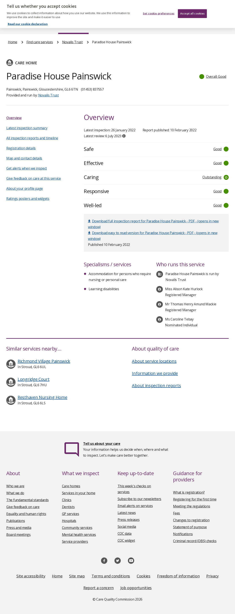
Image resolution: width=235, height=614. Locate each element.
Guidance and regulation (176, 26)
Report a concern (98, 587)
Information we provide (155, 373)
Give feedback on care (22, 507)
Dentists (68, 507)
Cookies (143, 575)
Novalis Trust (72, 42)
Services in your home (78, 493)
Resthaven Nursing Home (42, 397)
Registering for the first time (194, 499)
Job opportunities (136, 587)
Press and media (18, 527)
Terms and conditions (111, 575)
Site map (77, 575)
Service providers (75, 541)
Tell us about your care (101, 443)
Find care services (73, 26)
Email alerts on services (135, 505)
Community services (77, 527)
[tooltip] (124, 136)
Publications (133, 26)
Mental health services (79, 534)
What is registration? (189, 492)
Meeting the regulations (191, 506)
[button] (213, 76)
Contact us (218, 26)
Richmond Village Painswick (44, 361)
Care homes (71, 486)
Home (12, 26)
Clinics (66, 500)
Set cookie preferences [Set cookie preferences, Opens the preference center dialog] (158, 9)
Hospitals (69, 520)
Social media (127, 526)
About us (38, 26)
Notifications (183, 534)
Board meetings (18, 534)
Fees (176, 513)
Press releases (129, 519)
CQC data (125, 533)
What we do (15, 493)
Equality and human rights (26, 513)
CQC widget (126, 540)
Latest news (127, 512)
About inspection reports (156, 385)
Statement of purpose (190, 527)
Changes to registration (191, 520)
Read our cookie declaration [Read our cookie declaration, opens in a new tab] (28, 19)
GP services (70, 513)
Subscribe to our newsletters (139, 499)
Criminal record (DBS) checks (195, 541)
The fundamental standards (27, 500)
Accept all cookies (192, 9)
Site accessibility (30, 575)
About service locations (154, 361)
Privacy (212, 575)
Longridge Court (34, 379)
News (105, 26)
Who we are (15, 486)
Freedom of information (178, 575)
